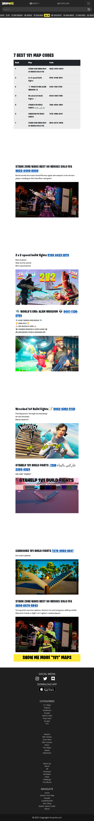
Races (47, 766)
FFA (47, 723)
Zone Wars (38, 16)
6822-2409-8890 (56, 69)
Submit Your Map (47, 795)
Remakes (47, 774)
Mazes (47, 750)
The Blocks (47, 782)
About (47, 809)
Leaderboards (47, 801)
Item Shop (47, 803)
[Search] (14, 9)
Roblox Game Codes (47, 806)
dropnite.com (55, 817)
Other (47, 777)
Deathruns (47, 710)
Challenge (47, 779)
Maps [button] (34, 3)
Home (47, 793)
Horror (28, 16)
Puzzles (47, 713)
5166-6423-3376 (56, 78)
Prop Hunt (80, 16)
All (47, 769)
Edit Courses (47, 742)
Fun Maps (47, 747)
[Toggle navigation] (88, 3)
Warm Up (47, 763)
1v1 (47, 16)
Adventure (47, 753)
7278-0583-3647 (56, 114)
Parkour (47, 708)
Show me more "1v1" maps (47, 657)
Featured (47, 771)
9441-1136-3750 (55, 87)
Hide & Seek (47, 715)
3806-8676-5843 (56, 123)
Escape (47, 721)
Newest (47, 734)
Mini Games (68, 16)
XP (7, 16)
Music (47, 745)
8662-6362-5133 (56, 96)
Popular (47, 798)
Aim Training (17, 16)
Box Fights (56, 16)
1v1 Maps (47, 705)
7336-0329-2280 (56, 105)
